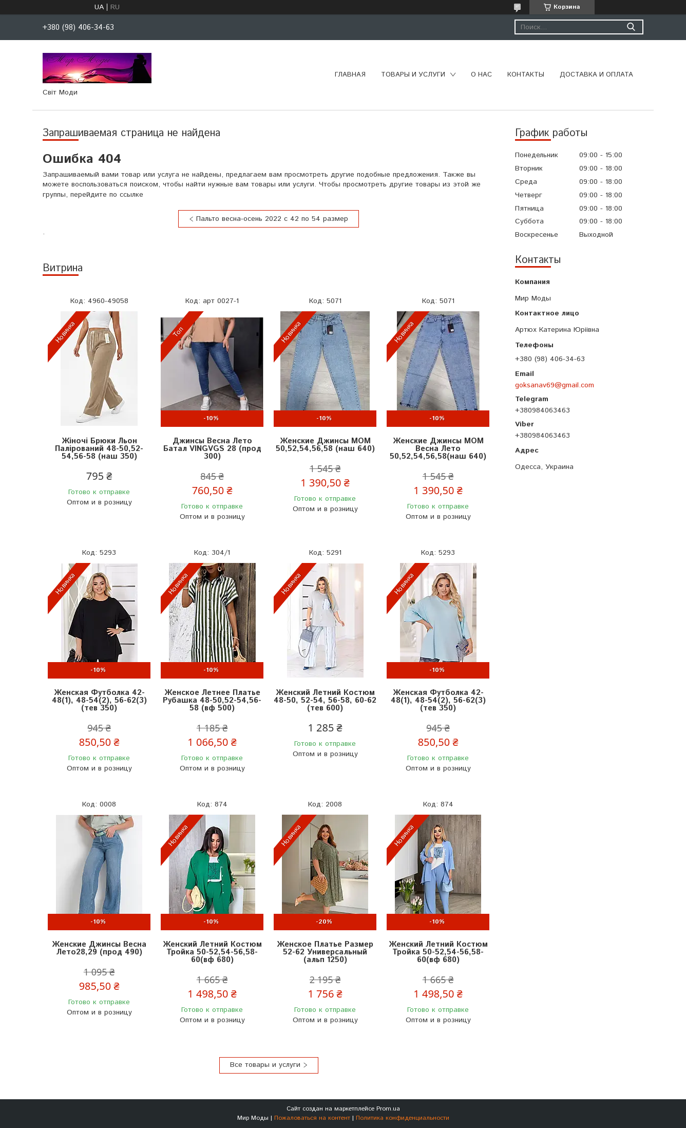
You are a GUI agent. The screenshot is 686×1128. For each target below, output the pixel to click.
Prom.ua (388, 1108)
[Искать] (630, 27)
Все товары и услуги (265, 1065)
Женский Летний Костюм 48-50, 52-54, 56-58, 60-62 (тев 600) (325, 700)
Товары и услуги (413, 75)
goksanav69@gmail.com (554, 385)
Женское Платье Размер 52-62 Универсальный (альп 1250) (325, 952)
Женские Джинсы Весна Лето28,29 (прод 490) (99, 948)
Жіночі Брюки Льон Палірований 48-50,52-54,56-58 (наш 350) (99, 448)
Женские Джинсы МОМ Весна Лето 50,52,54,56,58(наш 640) (438, 448)
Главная (350, 75)
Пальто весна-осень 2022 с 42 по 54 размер (272, 219)
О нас (481, 75)
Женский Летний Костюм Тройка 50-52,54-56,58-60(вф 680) (212, 952)
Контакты (525, 75)
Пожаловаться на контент (312, 1118)
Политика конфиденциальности (402, 1118)
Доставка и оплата (596, 75)
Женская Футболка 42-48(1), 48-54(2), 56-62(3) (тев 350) (99, 700)
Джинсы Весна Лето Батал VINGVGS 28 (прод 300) (212, 448)
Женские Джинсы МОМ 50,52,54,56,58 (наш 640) (325, 445)
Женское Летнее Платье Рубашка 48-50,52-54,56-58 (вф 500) (212, 700)
